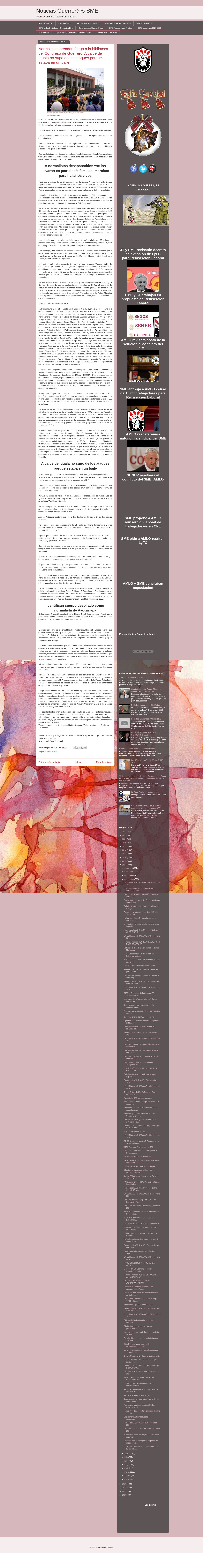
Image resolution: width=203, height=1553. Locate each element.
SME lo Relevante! (144, 23)
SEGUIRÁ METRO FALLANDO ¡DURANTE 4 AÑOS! (137, 1282)
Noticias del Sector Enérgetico (117, 23)
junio (127, 1461)
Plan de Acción (64, 23)
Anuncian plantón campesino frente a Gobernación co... (139, 1114)
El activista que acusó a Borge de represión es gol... (138, 1171)
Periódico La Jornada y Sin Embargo (146, 705)
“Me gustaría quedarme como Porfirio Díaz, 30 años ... (139, 1406)
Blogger (110, 1547)
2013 (124, 1484)
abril (127, 1468)
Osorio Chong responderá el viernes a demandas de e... (140, 889)
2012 (124, 1488)
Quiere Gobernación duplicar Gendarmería (142, 1356)
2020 (124, 843)
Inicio (78, 762)
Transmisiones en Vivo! (107, 33)
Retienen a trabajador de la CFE (137, 1157)
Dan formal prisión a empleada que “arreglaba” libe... (138, 1063)
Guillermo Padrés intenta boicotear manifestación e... (138, 1384)
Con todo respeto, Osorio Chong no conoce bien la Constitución (146, 690)
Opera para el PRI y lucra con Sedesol (140, 1166)
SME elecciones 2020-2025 (149, 28)
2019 (124, 846)
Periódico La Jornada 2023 (88, 23)
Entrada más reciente (49, 762)
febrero (128, 1475)
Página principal (46, 23)
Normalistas (52, 751)
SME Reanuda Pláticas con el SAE (138, 1147)
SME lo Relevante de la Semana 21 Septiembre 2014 (139, 1378)
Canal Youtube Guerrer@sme (90, 28)
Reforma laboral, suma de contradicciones (137, 749)
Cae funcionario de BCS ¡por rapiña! (139, 1017)
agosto (128, 1453)
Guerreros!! (44, 33)
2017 (124, 854)
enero (127, 1479)
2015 (124, 861)
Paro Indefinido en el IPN (134, 1131)
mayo (127, 1464)
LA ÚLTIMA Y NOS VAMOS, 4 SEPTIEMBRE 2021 (143, 733)
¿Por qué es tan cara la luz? (131, 677)
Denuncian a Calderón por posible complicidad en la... (138, 1270)
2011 (124, 1491)
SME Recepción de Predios (120, 28)
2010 (124, 1495)
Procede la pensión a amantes (137, 1395)
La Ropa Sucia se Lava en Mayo (145, 792)
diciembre (129, 868)
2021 (124, 839)
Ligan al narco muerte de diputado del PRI (141, 1223)
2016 (124, 857)
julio (126, 1457)
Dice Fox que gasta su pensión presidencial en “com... (137, 1345)
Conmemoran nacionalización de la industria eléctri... (138, 1006)
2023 (124, 832)
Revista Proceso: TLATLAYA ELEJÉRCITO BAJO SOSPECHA (142, 943)
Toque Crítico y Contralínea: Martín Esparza (72, 33)
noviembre (129, 872)
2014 (124, 865)
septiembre (129, 879)
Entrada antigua (104, 762)
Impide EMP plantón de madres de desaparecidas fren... (138, 1288)
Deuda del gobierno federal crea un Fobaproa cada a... (139, 955)
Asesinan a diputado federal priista (138, 1305)
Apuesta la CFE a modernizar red (138, 1098)
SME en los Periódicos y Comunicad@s (56, 28)
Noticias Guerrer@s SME (67, 11)
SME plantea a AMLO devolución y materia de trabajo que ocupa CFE (145, 807)
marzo (127, 1472)
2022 (124, 835)
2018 (124, 850)
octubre (128, 875)
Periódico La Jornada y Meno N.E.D (146, 719)
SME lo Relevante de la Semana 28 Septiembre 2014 (139, 994)
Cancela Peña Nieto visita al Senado (139, 965)
